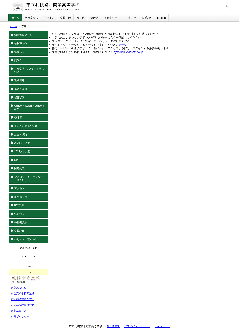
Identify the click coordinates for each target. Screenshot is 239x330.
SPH (17, 159)
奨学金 (18, 60)
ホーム (15, 17)
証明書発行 (20, 196)
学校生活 (65, 17)
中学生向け (129, 17)
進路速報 (19, 80)
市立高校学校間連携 (22, 293)
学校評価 (19, 230)
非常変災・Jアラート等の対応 (29, 70)
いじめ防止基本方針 (26, 239)
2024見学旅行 (22, 151)
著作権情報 (113, 326)
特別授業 (19, 213)
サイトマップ (162, 326)
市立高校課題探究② (22, 305)
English (161, 17)
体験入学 (19, 51)
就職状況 (19, 97)
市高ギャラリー (20, 316)
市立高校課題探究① (22, 299)
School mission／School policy (29, 107)
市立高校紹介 (19, 287)
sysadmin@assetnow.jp (128, 52)
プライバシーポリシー (137, 326)
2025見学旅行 (22, 142)
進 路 (80, 17)
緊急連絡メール (23, 34)
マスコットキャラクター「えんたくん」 (28, 178)
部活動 (94, 17)
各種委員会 (20, 222)
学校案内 (49, 17)
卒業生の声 (110, 17)
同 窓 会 (146, 17)
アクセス (19, 188)
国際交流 (19, 168)
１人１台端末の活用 (26, 125)
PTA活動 (19, 205)
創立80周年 (21, 134)
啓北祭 (18, 117)
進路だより (20, 88)
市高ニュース (19, 310)
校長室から (31, 17)
